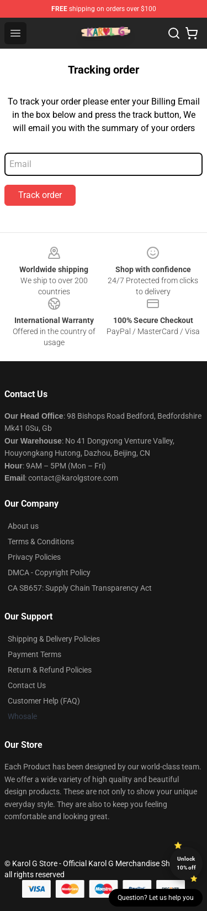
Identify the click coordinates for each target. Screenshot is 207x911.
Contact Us (27, 685)
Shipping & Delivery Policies (54, 638)
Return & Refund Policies (50, 669)
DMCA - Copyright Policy (49, 572)
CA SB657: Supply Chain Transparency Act (80, 588)
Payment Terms (34, 654)
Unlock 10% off (186, 863)
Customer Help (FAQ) (44, 700)
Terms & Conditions (41, 541)
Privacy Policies (34, 557)
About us (23, 526)
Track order (40, 195)
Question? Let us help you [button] (156, 898)
